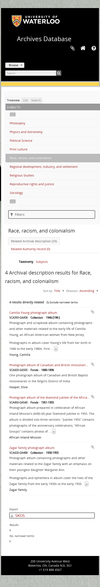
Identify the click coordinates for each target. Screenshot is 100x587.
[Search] (33, 73)
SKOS (18, 515)
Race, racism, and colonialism (30, 158)
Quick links (93, 48)
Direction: (72, 291)
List (25, 100)
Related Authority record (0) (30, 249)
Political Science (21, 141)
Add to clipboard (92, 312)
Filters (17, 214)
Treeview (13, 100)
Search (36, 100)
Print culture (18, 149)
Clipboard (72, 48)
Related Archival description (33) (34, 241)
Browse (13, 65)
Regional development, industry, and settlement (44, 167)
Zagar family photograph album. (32, 448)
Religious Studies (22, 175)
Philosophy (17, 123)
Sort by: (48, 291)
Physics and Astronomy (26, 132)
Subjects (42, 262)
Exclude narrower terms (62, 302)
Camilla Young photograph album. (33, 313)
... (12, 114)
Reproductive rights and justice (32, 184)
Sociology (16, 193)
